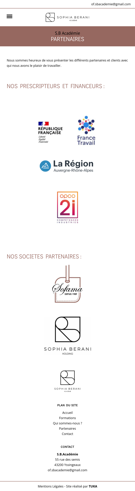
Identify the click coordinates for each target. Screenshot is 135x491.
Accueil (67, 412)
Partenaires (67, 428)
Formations (67, 418)
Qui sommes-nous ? (67, 423)
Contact (67, 434)
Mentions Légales (50, 486)
